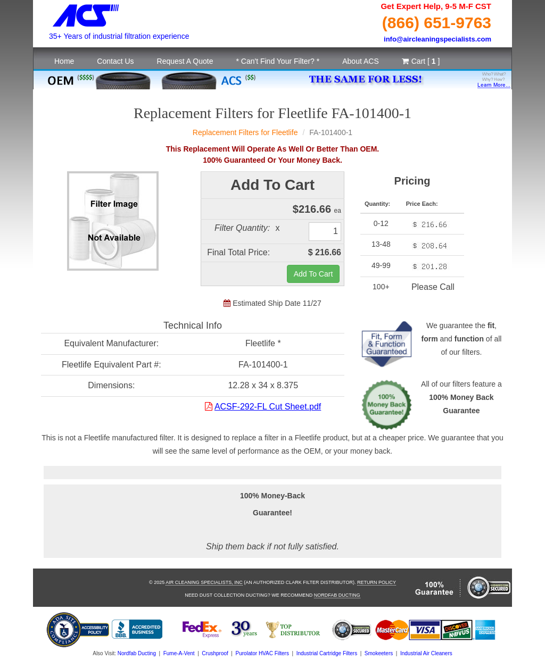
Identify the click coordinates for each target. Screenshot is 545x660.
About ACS (360, 61)
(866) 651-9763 (436, 22)
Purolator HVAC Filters (262, 653)
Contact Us (115, 61)
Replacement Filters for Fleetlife (245, 132)
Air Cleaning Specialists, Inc (204, 582)
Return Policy (376, 582)
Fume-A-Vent (179, 653)
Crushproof (215, 653)
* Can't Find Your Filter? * (277, 61)
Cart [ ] (421, 61)
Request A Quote (185, 61)
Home (64, 61)
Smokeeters (379, 653)
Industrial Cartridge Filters (326, 653)
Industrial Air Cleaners (426, 653)
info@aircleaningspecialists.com (437, 39)
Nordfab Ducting (337, 595)
